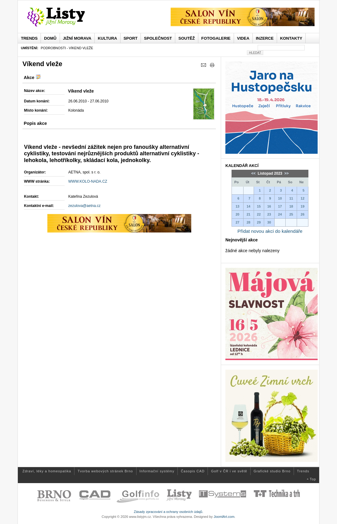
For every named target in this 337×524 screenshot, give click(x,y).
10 (280, 198)
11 (291, 198)
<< (253, 173)
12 (302, 198)
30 (269, 222)
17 (280, 206)
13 (237, 206)
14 (248, 206)
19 (302, 206)
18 (291, 206)
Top (313, 479)
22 (259, 214)
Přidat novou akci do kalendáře (269, 231)
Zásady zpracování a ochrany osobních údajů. (168, 512)
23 (269, 214)
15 (259, 206)
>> (285, 173)
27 (237, 222)
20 (237, 214)
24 (280, 214)
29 (259, 222)
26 (302, 214)
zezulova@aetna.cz (84, 206)
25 (291, 214)
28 (248, 222)
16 (269, 206)
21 (248, 214)
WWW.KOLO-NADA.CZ (87, 181)
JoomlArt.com (224, 516)
